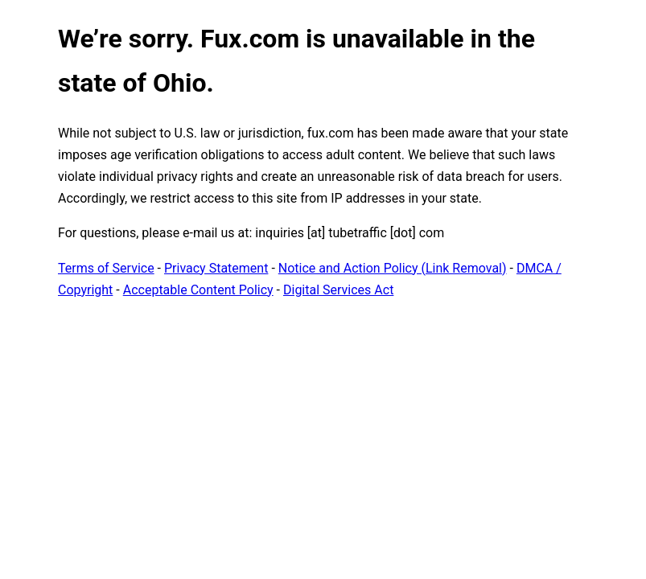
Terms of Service (106, 268)
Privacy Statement (216, 268)
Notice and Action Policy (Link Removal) (392, 268)
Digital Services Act (338, 290)
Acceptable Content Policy (198, 290)
